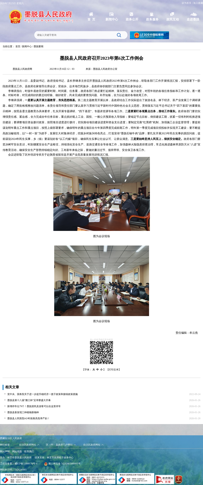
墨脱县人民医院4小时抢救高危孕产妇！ (28, 418)
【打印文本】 (113, 369)
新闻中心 (27, 46)
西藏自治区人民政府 (11, 438)
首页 (17, 46)
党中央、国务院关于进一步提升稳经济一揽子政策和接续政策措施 (42, 394)
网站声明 (5, 451)
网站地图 (17, 451)
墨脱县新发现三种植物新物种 (23, 412)
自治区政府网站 (27, 444)
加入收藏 (198, 3)
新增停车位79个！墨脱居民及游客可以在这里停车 (34, 406)
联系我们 (29, 451)
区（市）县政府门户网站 (59, 444)
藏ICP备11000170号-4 (26, 463)
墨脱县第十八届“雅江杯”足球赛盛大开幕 (29, 400)
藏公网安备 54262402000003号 (62, 463)
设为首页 (186, 3)
